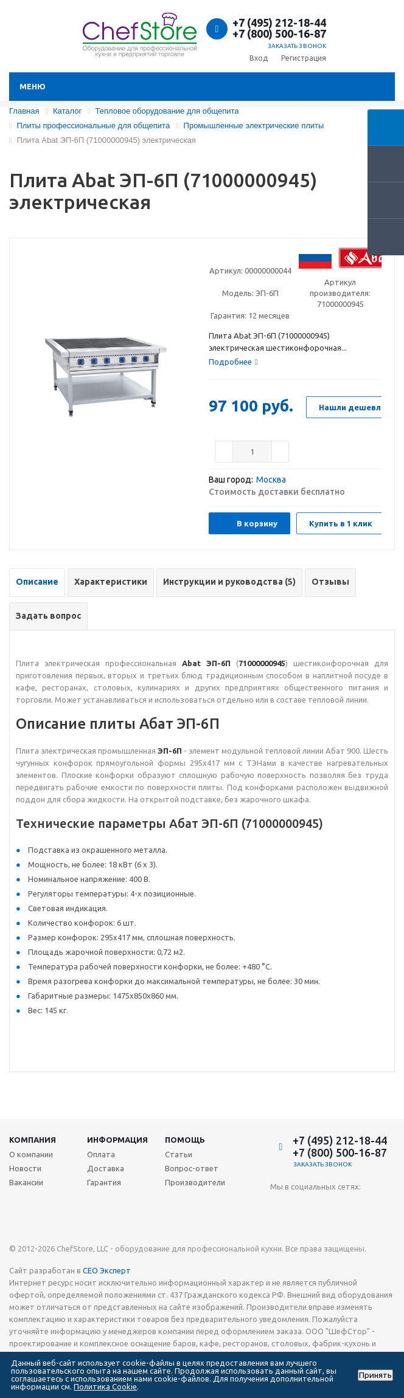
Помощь (185, 1139)
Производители (195, 1182)
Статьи (178, 1154)
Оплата (101, 1154)
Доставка (105, 1168)
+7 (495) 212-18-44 (279, 22)
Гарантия (104, 1182)
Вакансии (26, 1182)
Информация (117, 1139)
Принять (375, 1375)
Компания (32, 1139)
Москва (271, 479)
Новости (25, 1168)
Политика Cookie (105, 1386)
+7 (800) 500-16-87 (279, 33)
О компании (31, 1154)
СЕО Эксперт (107, 1270)
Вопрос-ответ (191, 1168)
